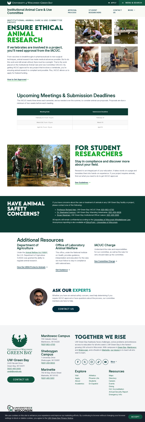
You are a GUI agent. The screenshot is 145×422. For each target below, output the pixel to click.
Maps (111, 376)
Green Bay (122, 347)
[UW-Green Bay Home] (26, 3)
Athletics (92, 376)
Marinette (106, 350)
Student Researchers (95, 11)
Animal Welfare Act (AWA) (36, 252)
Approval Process (72, 11)
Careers (112, 381)
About (77, 381)
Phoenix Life (94, 378)
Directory (112, 378)
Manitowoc (132, 347)
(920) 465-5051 (47, 378)
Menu (132, 3)
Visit (76, 376)
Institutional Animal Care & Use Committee (29, 11)
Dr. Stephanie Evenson (66, 212)
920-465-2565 (113, 215)
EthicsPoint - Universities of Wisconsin (101, 222)
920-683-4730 (107, 210)
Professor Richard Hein (66, 210)
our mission (115, 350)
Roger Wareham (63, 215)
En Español (93, 384)
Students (92, 381)
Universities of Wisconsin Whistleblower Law (112, 219)
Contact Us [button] (66, 309)
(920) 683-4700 (48, 345)
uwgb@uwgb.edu (14, 371)
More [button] (131, 10)
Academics (79, 384)
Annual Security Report (118, 392)
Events (112, 384)
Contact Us (117, 11)
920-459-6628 (115, 212)
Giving (111, 386)
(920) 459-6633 (48, 363)
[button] (18, 79)
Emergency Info (115, 395)
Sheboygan (83, 350)
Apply (112, 3)
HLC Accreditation (116, 389)
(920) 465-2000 (14, 369)
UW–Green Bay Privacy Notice (60, 418)
